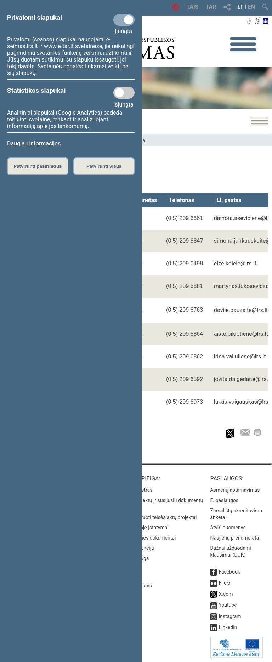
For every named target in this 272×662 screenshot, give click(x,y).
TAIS (192, 7)
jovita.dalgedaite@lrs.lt (242, 379)
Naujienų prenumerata (234, 538)
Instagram (230, 616)
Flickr (225, 583)
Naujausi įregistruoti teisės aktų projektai (152, 517)
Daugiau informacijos (34, 143)
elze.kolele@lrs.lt (235, 263)
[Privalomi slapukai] (124, 20)
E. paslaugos (224, 500)
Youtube (228, 605)
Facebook (229, 572)
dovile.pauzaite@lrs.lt (241, 310)
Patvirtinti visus (103, 166)
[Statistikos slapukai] (124, 93)
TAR (211, 7)
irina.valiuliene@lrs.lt (240, 356)
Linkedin (228, 627)
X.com (226, 594)
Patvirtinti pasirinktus (37, 166)
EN (251, 7)
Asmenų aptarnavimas (235, 490)
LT (241, 7)
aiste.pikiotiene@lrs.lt (241, 333)
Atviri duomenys (227, 527)
